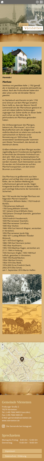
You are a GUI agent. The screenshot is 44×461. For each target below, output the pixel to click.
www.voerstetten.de (11, 420)
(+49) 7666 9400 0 (13, 412)
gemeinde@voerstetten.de (19, 417)
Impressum (10, 451)
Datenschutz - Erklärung (15, 456)
